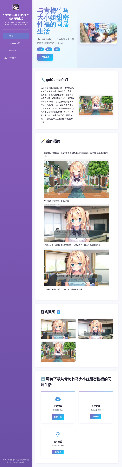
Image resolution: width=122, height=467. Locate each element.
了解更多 (96, 416)
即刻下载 (58, 417)
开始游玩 (45, 57)
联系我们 (58, 452)
